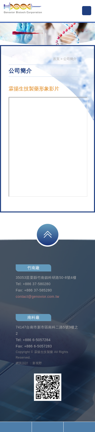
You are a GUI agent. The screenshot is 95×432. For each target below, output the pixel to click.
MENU (86, 10)
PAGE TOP (47, 235)
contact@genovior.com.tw (37, 296)
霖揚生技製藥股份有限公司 (23, 11)
